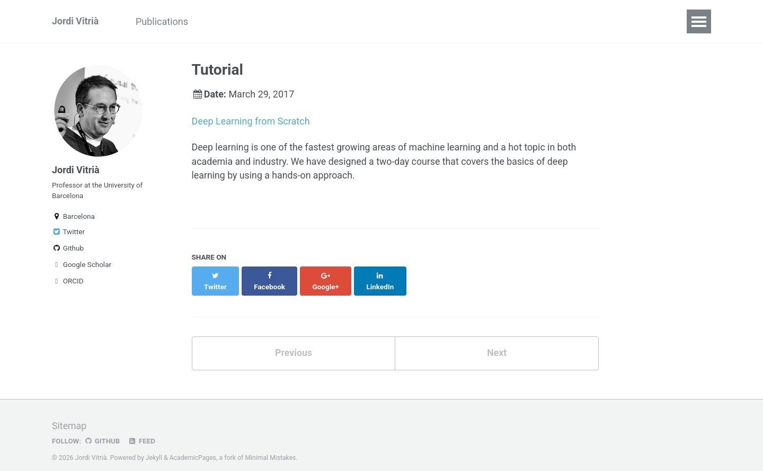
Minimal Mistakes (271, 447)
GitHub (102, 430)
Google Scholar (81, 266)
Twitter (68, 233)
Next (497, 343)
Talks (220, 21)
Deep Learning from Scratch (251, 121)
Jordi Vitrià (76, 21)
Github (68, 250)
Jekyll (154, 447)
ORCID (68, 283)
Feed (142, 430)
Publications (164, 21)
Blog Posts (331, 21)
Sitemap (69, 415)
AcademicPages (193, 447)
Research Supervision (419, 21)
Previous (293, 343)
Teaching (270, 21)
